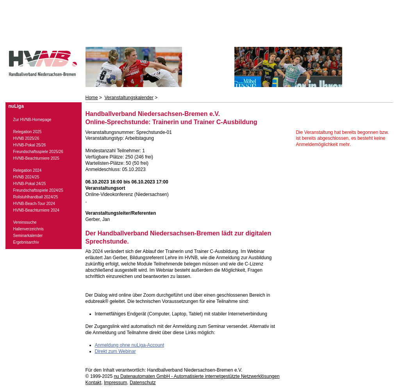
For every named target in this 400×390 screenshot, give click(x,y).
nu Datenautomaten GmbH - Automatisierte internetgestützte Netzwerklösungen (196, 376)
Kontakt (94, 382)
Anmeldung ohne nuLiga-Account (129, 345)
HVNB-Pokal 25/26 (29, 145)
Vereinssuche (25, 222)
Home (92, 97)
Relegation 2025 (27, 132)
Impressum (115, 382)
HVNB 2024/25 (26, 177)
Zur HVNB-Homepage (32, 120)
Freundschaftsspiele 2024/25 (38, 190)
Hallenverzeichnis (28, 229)
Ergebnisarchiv (26, 242)
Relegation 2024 (27, 170)
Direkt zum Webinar (115, 351)
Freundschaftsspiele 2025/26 (38, 152)
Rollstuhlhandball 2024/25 (35, 197)
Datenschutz (143, 382)
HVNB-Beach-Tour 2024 (34, 203)
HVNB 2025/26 (26, 138)
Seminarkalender (28, 235)
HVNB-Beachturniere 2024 (36, 210)
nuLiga (16, 106)
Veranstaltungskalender (129, 97)
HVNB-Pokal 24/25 (29, 184)
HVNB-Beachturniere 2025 (36, 158)
